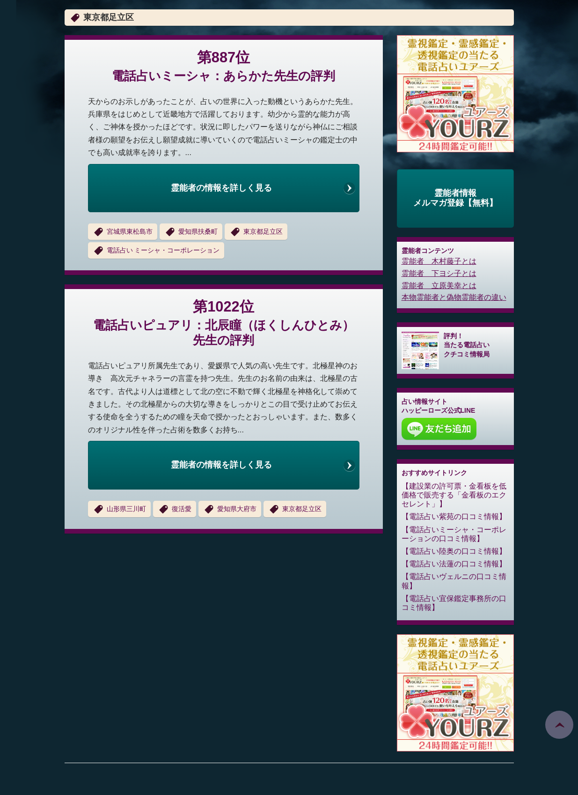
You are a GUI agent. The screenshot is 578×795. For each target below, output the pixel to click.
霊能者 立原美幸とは (439, 286)
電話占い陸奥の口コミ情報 (454, 551)
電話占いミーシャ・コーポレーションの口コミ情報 (454, 534)
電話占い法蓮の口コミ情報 (454, 564)
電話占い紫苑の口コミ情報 (454, 516)
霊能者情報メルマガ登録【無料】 (455, 198)
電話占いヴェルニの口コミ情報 (454, 580)
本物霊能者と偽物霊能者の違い (454, 297)
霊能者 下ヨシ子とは (439, 273)
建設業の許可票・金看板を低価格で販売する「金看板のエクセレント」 (454, 495)
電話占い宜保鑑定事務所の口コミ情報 (454, 602)
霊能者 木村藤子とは (439, 261)
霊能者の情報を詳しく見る (221, 188)
